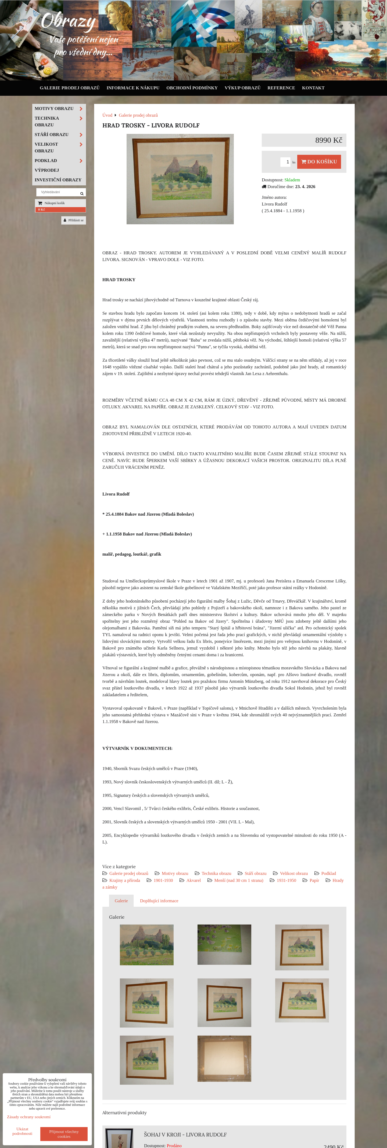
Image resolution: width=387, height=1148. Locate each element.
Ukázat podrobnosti (22, 1131)
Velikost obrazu (294, 873)
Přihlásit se (74, 220)
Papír (314, 880)
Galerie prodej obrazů (70, 87)
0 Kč (41, 209)
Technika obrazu (216, 873)
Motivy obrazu (175, 873)
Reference (281, 87)
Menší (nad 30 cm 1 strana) (239, 880)
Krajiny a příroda (124, 880)
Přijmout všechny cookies (64, 1134)
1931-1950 (286, 880)
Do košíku (319, 161)
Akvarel (194, 880)
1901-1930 (163, 880)
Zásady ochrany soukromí (29, 1116)
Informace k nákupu (133, 87)
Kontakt (313, 87)
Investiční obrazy (58, 179)
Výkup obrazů (242, 87)
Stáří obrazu (256, 873)
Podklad (328, 873)
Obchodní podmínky (192, 87)
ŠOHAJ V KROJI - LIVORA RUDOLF (185, 1134)
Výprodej (47, 170)
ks (288, 162)
